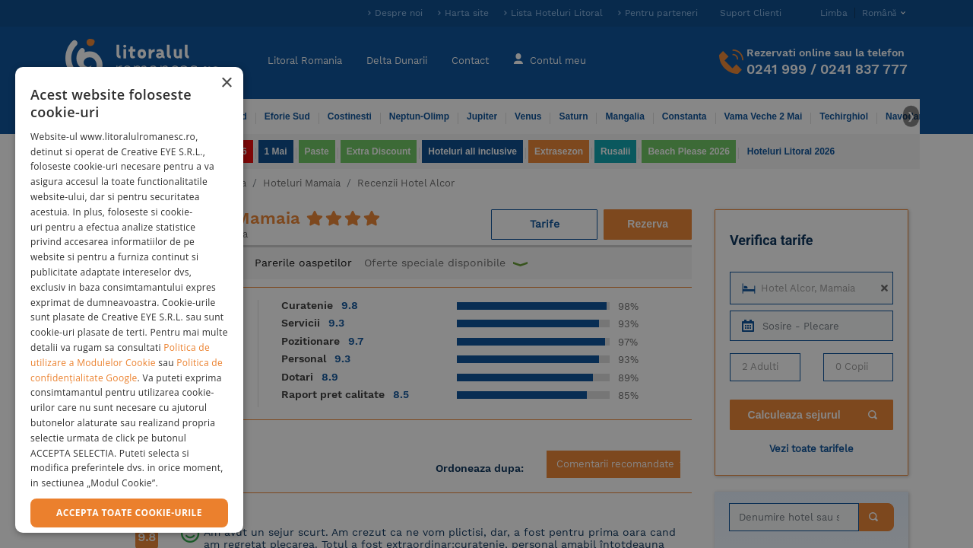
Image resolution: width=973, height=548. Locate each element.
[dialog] (129, 300)
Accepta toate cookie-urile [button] (129, 512)
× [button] (226, 83)
